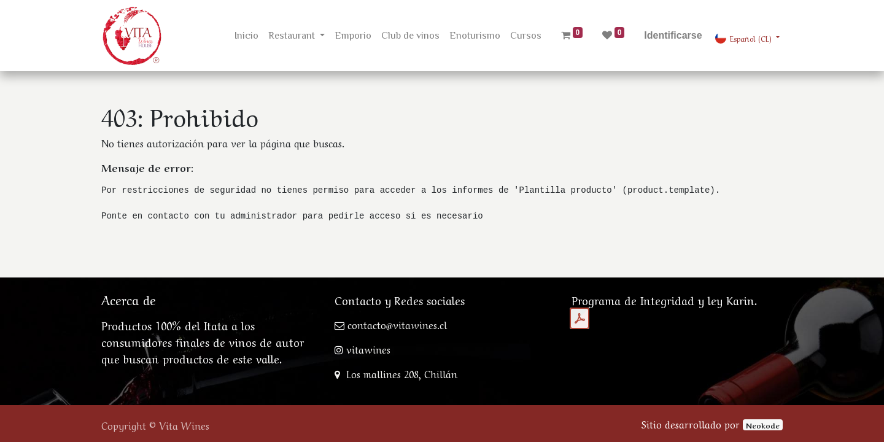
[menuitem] (246, 35)
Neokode (763, 424)
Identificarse (673, 35)
